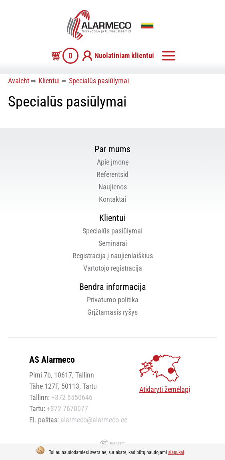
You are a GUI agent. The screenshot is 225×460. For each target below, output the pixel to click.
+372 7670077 (67, 408)
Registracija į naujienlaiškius (112, 255)
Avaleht (18, 80)
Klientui (49, 80)
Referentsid (112, 174)
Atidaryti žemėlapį (164, 389)
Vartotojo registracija (112, 268)
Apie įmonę (113, 162)
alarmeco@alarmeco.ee (93, 420)
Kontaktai (112, 199)
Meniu (168, 55)
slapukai (176, 452)
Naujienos (112, 187)
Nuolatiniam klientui (124, 55)
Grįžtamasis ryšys (112, 312)
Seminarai (112, 243)
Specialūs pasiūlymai (99, 80)
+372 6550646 (71, 397)
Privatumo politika (113, 299)
